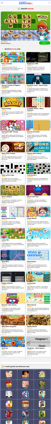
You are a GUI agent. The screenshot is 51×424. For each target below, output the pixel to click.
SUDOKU (25, 405)
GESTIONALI (42, 395)
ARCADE (42, 405)
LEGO (9, 385)
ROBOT (9, 415)
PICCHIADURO (25, 375)
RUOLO (25, 415)
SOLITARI (9, 395)
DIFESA (42, 415)
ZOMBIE (42, 385)
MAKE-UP (9, 375)
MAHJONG (9, 405)
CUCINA (25, 385)
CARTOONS (42, 375)
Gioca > (44, 43)
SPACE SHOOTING (25, 395)
